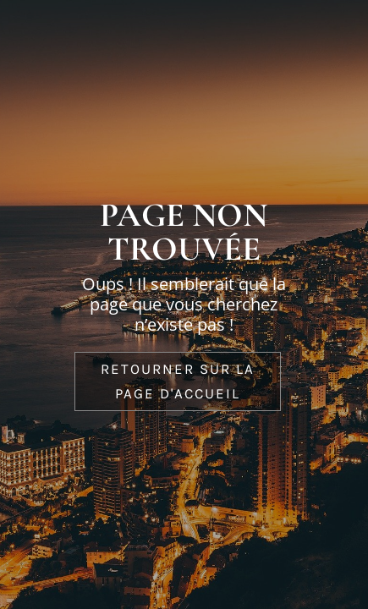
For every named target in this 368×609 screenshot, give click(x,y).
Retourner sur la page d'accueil (178, 381)
